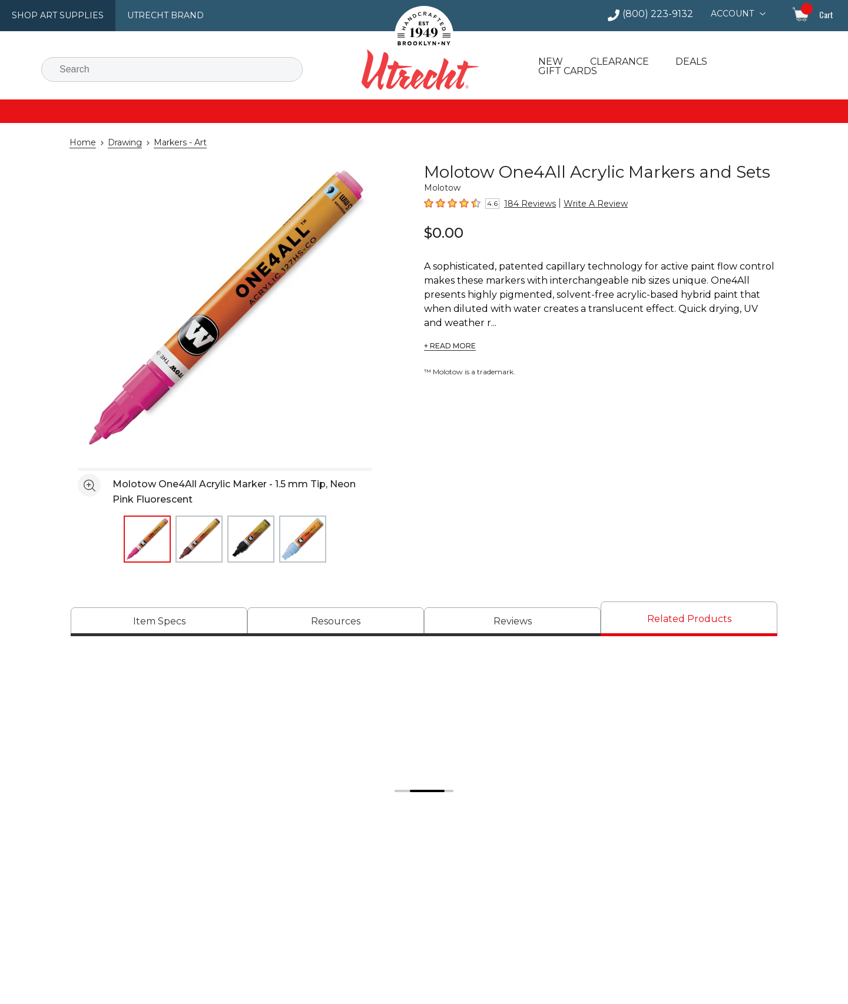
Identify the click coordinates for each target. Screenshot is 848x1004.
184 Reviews (527, 203)
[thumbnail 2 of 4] (199, 539)
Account (733, 13)
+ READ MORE (450, 332)
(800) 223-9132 (663, 14)
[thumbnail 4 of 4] (302, 539)
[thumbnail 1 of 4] (147, 539)
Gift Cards (566, 71)
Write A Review (585, 203)
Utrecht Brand (154, 15)
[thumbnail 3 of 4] (250, 539)
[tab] (159, 621)
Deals (687, 62)
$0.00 (443, 232)
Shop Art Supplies (53, 15)
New (549, 62)
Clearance (616, 62)
